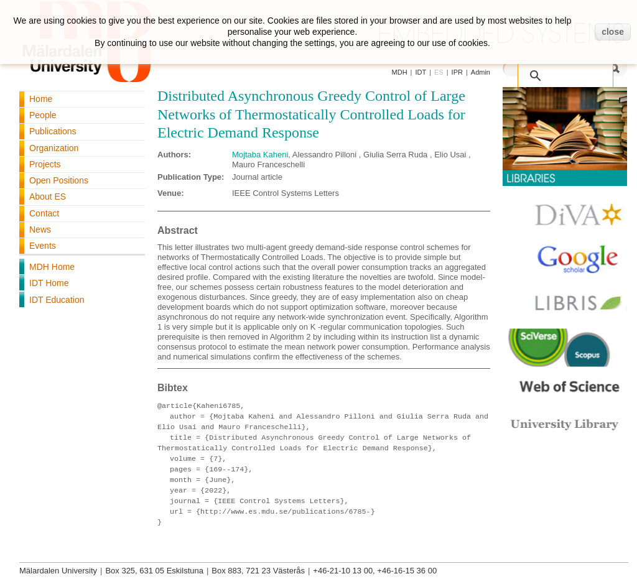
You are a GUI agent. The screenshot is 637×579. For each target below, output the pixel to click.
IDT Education (56, 300)
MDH (399, 72)
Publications (53, 131)
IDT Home (49, 283)
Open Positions (58, 180)
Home (40, 99)
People (43, 115)
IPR (457, 72)
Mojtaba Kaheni (260, 154)
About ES (47, 196)
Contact (44, 213)
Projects (45, 164)
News (40, 229)
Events (42, 246)
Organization (53, 148)
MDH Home (52, 267)
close (613, 32)
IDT (420, 72)
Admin (480, 72)
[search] (568, 69)
